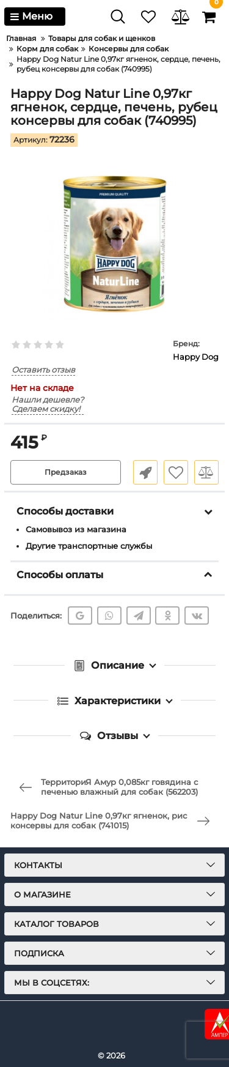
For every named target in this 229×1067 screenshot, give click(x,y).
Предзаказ (66, 472)
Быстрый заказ (145, 472)
